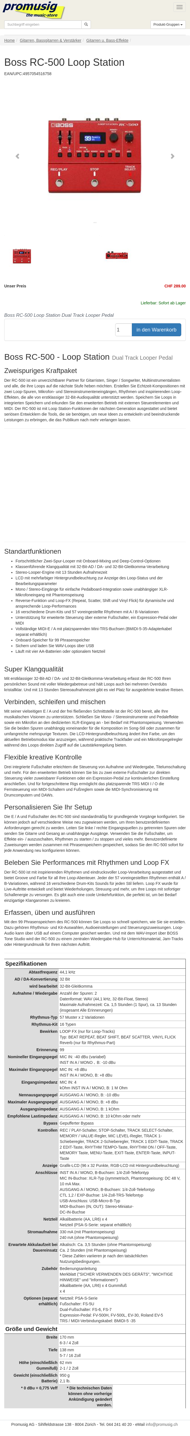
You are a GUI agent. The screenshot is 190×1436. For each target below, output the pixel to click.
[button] (17, 156)
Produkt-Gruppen (168, 25)
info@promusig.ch (162, 1424)
